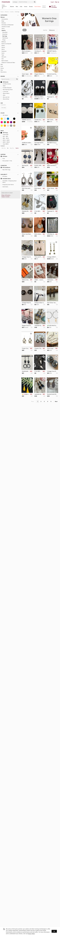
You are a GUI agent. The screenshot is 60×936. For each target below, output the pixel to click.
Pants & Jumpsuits (6, 43)
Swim (3, 53)
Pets (2, 70)
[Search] (26, 2)
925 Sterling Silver (7, 89)
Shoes (3, 45)
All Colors (4, 115)
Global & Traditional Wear (8, 62)
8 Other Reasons (6, 87)
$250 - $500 (5, 142)
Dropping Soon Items (7, 184)
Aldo (3, 95)
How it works (44, 6)
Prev (32, 401)
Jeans (3, 28)
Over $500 (5, 144)
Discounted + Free (6, 160)
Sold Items (4, 186)
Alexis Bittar (5, 99)
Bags (3, 21)
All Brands (4, 82)
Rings (3, 40)
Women (12, 6)
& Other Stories (6, 84)
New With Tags (5, 169)
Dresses (4, 23)
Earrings (17, 11)
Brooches (4, 34)
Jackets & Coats (6, 26)
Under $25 (4, 134)
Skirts (3, 49)
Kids (21, 6)
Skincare (4, 57)
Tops (3, 55)
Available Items (6, 178)
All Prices (4, 132)
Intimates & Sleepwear (8, 24)
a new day (4, 91)
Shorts (3, 47)
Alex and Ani (5, 97)
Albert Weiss (5, 93)
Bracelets (4, 32)
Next (56, 401)
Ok (54, 931)
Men (17, 6)
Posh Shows (38, 6)
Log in (52, 2)
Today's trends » (6, 196)
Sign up (57, 2)
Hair (3, 58)
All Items (4, 156)
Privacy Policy (31, 933)
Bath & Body (5, 60)
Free (3, 158)
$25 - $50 (4, 136)
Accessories (5, 19)
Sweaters (4, 51)
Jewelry (12, 11)
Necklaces (5, 38)
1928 (3, 85)
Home (25, 6)
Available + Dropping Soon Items (8, 181)
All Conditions (5, 167)
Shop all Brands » (6, 195)
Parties (31, 6)
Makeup (4, 41)
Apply (17, 148)
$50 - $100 (5, 138)
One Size (3, 107)
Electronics (3, 72)
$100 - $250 (5, 140)
